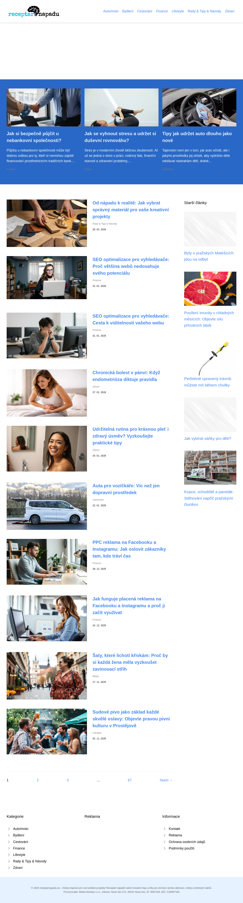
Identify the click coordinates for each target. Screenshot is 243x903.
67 (130, 780)
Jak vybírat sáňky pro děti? (207, 438)
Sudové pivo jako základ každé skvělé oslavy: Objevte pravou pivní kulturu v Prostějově (131, 718)
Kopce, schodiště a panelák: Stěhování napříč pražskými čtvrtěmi (209, 498)
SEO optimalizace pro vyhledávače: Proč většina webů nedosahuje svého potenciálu (131, 266)
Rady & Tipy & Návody (204, 11)
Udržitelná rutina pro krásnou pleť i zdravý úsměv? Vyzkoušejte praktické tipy (131, 436)
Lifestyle (178, 11)
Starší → (166, 780)
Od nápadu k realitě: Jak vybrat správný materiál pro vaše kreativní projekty (131, 209)
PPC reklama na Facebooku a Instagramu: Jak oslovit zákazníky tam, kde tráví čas (129, 549)
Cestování (144, 11)
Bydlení (127, 11)
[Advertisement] (121, 50)
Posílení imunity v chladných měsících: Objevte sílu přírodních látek (209, 319)
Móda (96, 676)
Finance (162, 11)
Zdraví (229, 11)
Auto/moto (110, 11)
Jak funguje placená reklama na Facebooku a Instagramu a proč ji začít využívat (129, 605)
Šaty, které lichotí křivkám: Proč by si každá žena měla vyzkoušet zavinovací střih (130, 662)
